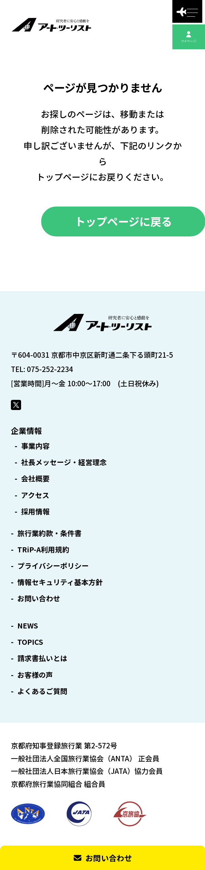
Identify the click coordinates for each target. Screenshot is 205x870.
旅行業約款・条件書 (49, 533)
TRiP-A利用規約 (43, 549)
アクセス (35, 495)
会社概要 (35, 478)
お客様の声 (35, 674)
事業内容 (35, 445)
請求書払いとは (42, 658)
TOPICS (30, 641)
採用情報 (35, 511)
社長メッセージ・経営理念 (64, 462)
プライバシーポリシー (53, 565)
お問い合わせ (38, 598)
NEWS (27, 625)
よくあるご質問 (42, 691)
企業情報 (26, 430)
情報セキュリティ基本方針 (60, 582)
